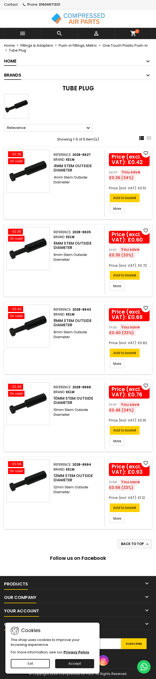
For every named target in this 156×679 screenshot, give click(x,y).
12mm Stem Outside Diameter (73, 478)
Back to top (135, 543)
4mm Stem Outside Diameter (73, 168)
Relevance (49, 128)
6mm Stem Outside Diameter (72, 245)
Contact (11, 4)
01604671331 (49, 4)
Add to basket (124, 198)
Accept (74, 663)
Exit (30, 663)
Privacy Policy (76, 652)
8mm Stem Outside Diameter (72, 323)
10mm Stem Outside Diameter (73, 400)
